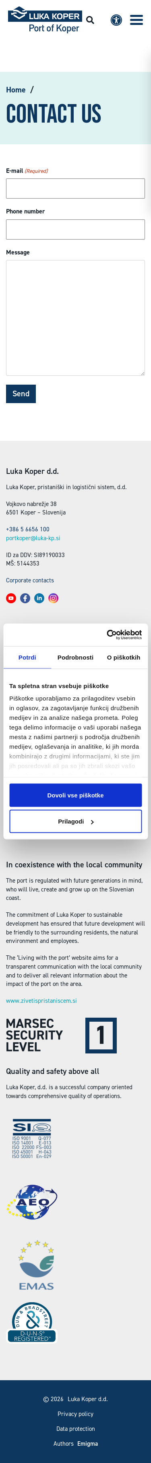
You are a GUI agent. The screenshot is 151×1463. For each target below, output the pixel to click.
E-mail (27, 170)
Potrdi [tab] (27, 657)
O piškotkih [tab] (124, 657)
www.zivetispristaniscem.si (41, 1001)
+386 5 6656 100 (28, 529)
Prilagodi (75, 821)
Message (18, 252)
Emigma (87, 1444)
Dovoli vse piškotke (75, 794)
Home (16, 89)
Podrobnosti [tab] (75, 657)
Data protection (75, 1429)
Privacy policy (75, 1414)
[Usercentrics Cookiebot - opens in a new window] (107, 635)
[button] (136, 20)
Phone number (25, 211)
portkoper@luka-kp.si (33, 538)
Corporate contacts (30, 580)
